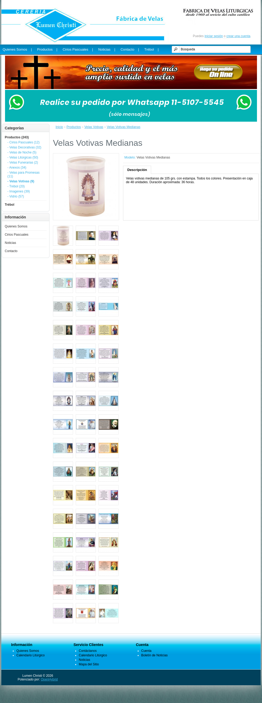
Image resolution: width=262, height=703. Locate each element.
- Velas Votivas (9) (20, 181)
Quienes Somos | (17, 49)
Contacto (11, 251)
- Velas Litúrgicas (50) (22, 157)
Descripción (137, 170)
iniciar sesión (214, 36)
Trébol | (151, 49)
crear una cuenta (238, 36)
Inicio (59, 127)
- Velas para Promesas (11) (23, 174)
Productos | (47, 49)
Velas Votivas (93, 127)
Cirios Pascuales (16, 234)
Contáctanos (88, 651)
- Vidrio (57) (15, 196)
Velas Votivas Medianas (123, 127)
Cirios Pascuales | (78, 49)
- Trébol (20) (16, 186)
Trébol (9, 204)
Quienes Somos (16, 226)
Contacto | (129, 49)
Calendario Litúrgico (30, 655)
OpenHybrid (49, 679)
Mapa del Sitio (89, 664)
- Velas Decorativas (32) (24, 147)
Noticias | (106, 49)
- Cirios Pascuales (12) (23, 142)
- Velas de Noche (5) (21, 152)
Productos (73, 127)
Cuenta (146, 651)
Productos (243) (17, 137)
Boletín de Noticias (154, 655)
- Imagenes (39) (18, 191)
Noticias (10, 243)
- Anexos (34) (16, 167)
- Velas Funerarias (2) (22, 162)
